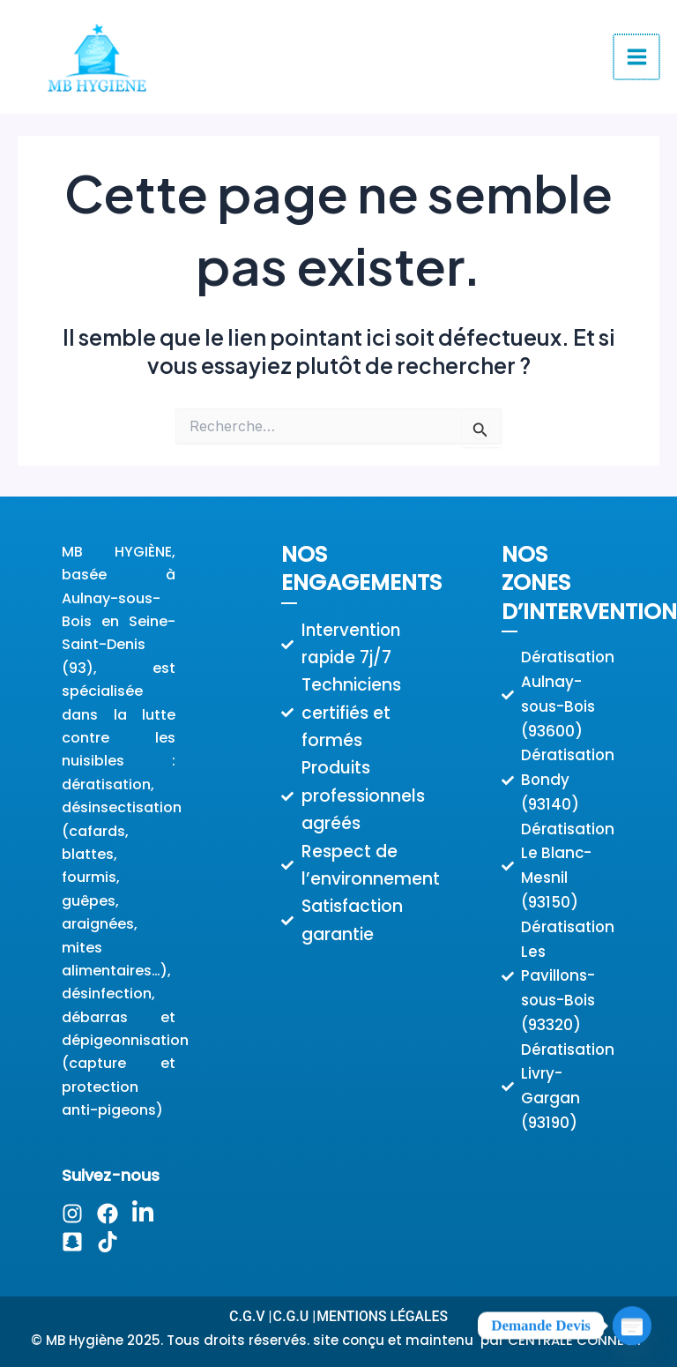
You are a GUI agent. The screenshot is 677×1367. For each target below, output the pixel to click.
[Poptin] (632, 1325)
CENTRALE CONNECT (577, 1340)
